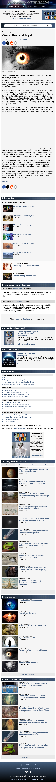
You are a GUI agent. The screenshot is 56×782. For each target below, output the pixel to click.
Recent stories (8, 597)
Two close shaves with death (30, 601)
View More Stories (28, 674)
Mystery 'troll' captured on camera (32, 625)
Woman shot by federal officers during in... (18, 378)
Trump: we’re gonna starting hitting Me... (17, 380)
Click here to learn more (26, 344)
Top (21, 765)
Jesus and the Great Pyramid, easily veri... (18, 417)
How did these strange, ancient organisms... (19, 409)
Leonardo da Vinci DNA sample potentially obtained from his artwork (33, 721)
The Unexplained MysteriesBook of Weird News (29, 332)
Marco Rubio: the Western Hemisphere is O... (19, 384)
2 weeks (21, 465)
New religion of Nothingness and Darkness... (19, 415)
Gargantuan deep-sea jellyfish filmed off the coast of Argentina (33, 532)
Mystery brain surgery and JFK (25, 225)
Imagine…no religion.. (11, 419)
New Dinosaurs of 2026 (12, 402)
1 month (47, 465)
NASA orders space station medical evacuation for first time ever (33, 684)
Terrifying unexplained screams (26, 266)
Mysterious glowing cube (23, 206)
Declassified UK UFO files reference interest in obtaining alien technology (34, 495)
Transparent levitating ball (23, 216)
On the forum (8, 371)
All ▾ (10, 25)
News (17, 6)
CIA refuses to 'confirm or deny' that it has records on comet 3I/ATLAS (34, 519)
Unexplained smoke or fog (23, 253)
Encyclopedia (35, 768)
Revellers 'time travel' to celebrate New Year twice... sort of (32, 556)
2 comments (21, 39)
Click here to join (19, 428)
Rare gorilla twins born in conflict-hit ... (17, 396)
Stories (36, 6)
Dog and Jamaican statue (23, 243)
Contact (41, 779)
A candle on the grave (27, 613)
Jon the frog (17, 301)
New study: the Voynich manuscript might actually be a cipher (33, 507)
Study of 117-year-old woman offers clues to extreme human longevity (33, 569)
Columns (44, 6)
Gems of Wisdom (9, 421)
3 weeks (34, 465)
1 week (8, 465)
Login (18, 319)
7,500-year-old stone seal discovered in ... (18, 405)
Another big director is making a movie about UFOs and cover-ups (32, 482)
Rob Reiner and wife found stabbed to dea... (19, 382)
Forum (23, 6)
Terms (13, 779)
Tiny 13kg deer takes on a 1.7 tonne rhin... (18, 392)
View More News (28, 592)
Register (26, 319)
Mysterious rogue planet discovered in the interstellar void (33, 470)
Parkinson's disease (10, 390)
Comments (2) (7, 181)
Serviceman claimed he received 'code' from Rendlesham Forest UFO (33, 696)
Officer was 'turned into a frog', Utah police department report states (33, 544)
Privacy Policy (23, 779)
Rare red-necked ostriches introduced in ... (18, 394)
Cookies (33, 779)
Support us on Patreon (26, 353)
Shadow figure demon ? (28, 662)
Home (11, 6)
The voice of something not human (33, 650)
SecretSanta (17, 288)
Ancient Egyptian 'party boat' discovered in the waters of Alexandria (30, 582)
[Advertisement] (28, 131)
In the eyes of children (22, 234)
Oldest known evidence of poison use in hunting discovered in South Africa (34, 709)
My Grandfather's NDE (28, 638)
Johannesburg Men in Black (24, 276)
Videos (29, 6)
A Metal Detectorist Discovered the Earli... (18, 407)
